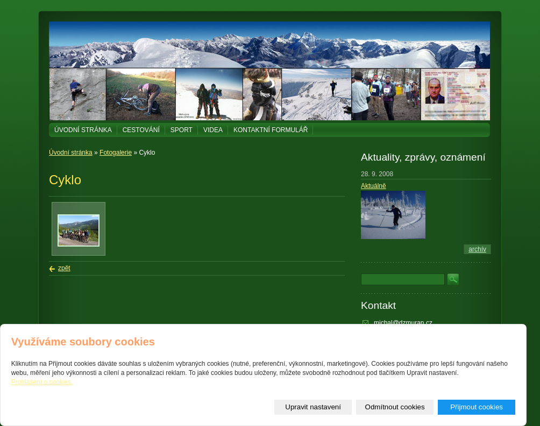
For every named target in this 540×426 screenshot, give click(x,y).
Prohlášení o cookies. (42, 382)
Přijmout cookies (476, 407)
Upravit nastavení (313, 407)
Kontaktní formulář (270, 130)
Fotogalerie (116, 152)
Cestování (141, 130)
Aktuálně (373, 186)
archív (477, 249)
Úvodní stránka (83, 130)
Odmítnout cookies (395, 407)
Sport (181, 130)
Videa (213, 130)
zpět (64, 268)
